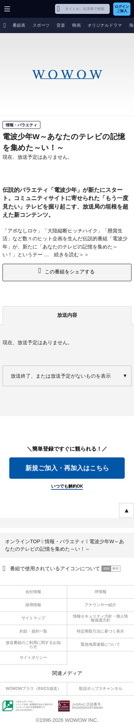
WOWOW (32, 9)
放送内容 (67, 315)
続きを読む (66, 254)
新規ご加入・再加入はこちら (67, 468)
